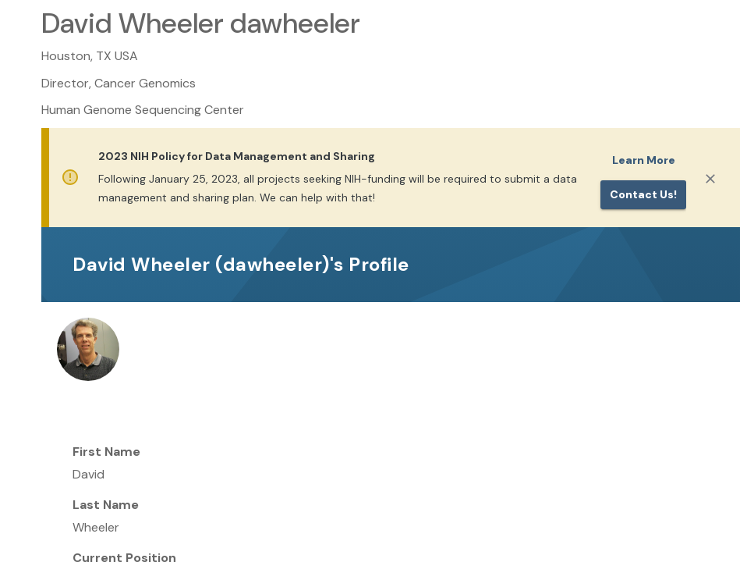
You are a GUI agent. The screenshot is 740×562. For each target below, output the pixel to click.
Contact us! (643, 194)
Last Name (106, 504)
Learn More (643, 160)
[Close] (710, 178)
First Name (106, 451)
